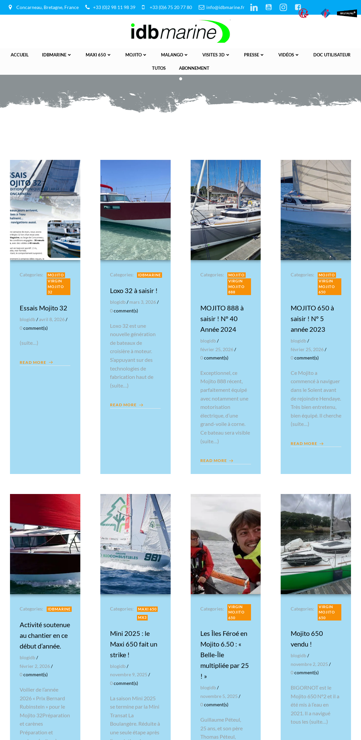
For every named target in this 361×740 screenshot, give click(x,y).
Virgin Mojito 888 (237, 286)
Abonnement (194, 67)
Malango (175, 54)
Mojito (136, 54)
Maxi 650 (99, 54)
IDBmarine (57, 54)
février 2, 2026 (35, 676)
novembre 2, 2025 (309, 664)
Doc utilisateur (332, 54)
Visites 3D (216, 54)
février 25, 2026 (217, 348)
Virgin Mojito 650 (327, 286)
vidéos (289, 54)
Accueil (20, 54)
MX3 (142, 617)
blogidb (28, 318)
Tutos (159, 67)
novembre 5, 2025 (219, 696)
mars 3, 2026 (143, 301)
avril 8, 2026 (52, 318)
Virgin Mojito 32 (56, 286)
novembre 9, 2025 (129, 674)
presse (254, 54)
